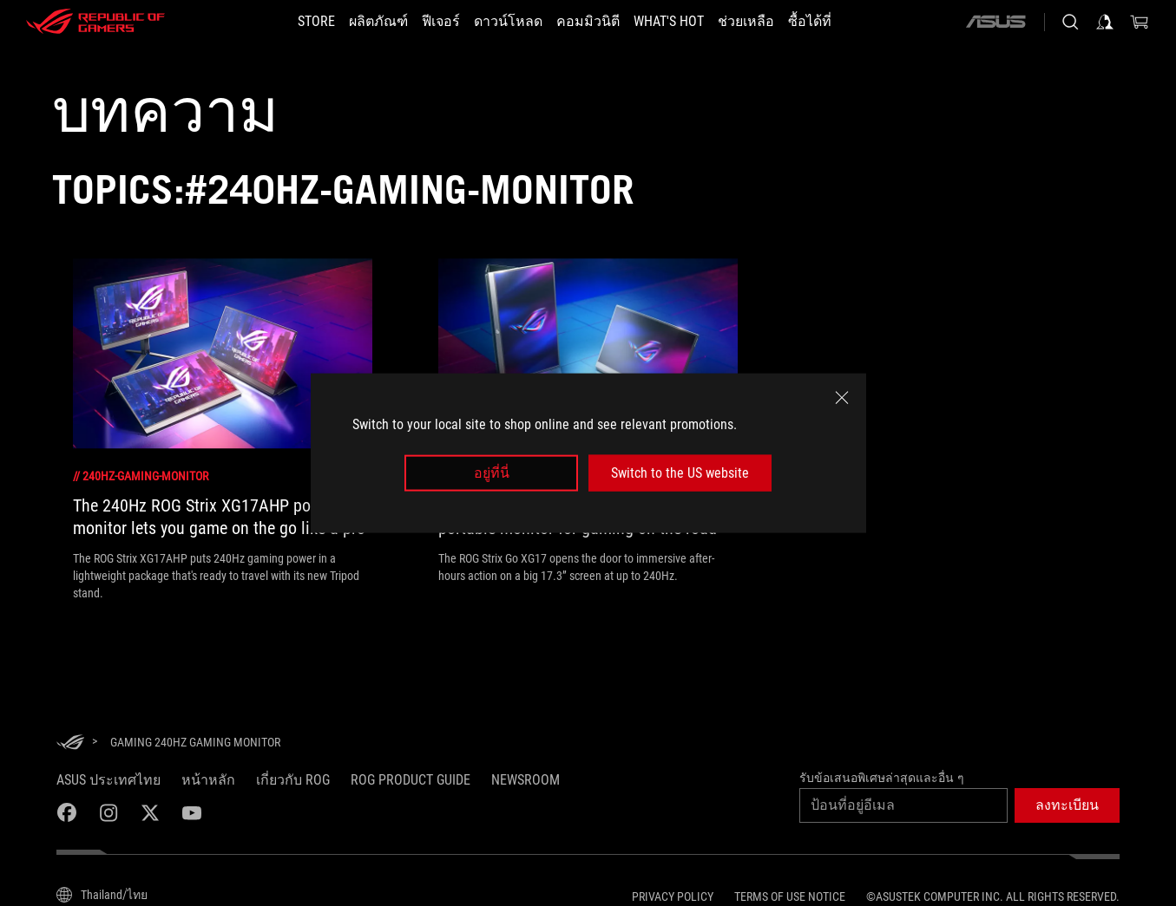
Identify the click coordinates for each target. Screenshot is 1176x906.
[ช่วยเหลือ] (746, 21)
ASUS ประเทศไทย (108, 780)
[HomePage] (70, 743)
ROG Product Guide (410, 780)
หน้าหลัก (208, 780)
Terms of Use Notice (789, 896)
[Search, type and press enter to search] (1070, 21)
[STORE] (316, 21)
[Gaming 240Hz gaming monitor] (195, 742)
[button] (1067, 805)
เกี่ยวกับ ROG (293, 780)
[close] (841, 397)
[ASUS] (995, 21)
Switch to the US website (680, 473)
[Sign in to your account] (1104, 21)
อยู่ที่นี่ (491, 473)
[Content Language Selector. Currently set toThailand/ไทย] (102, 894)
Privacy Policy (672, 896)
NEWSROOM (525, 780)
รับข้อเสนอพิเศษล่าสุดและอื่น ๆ (881, 778)
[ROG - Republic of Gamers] (95, 22)
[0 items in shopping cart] (1139, 21)
